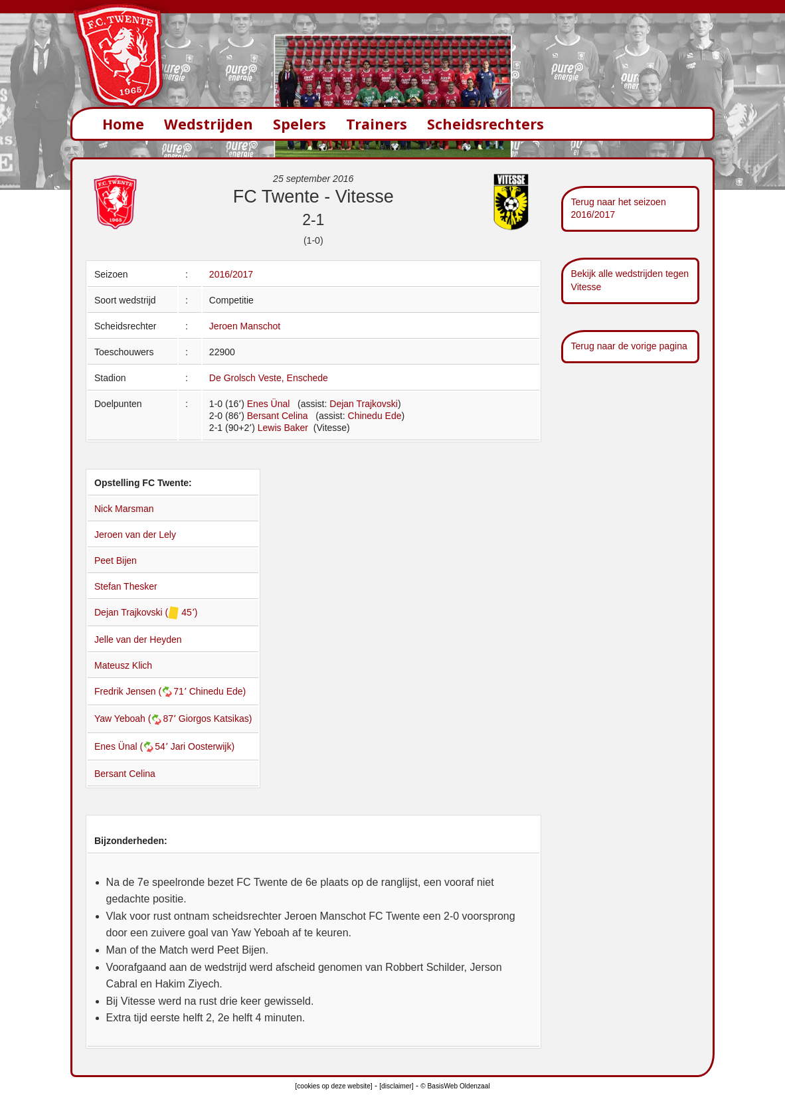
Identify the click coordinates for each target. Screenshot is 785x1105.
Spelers (299, 123)
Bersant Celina (277, 415)
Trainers (376, 123)
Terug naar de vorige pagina (629, 346)
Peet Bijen (115, 560)
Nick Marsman (123, 508)
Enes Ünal (268, 403)
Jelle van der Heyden (138, 639)
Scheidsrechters (485, 123)
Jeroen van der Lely (135, 534)
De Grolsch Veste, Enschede (268, 378)
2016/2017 (231, 274)
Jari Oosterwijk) (202, 746)
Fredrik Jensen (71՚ (141, 691)
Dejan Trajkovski (363, 403)
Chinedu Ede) (217, 691)
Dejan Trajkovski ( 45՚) (145, 612)
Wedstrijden (208, 123)
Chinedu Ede (375, 415)
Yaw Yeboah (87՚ (136, 718)
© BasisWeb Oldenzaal (454, 1086)
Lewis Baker (284, 427)
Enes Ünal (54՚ (132, 746)
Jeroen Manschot (244, 326)
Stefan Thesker (125, 586)
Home (123, 123)
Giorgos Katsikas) (215, 718)
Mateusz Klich (123, 665)
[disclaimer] (396, 1086)
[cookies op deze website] (333, 1086)
